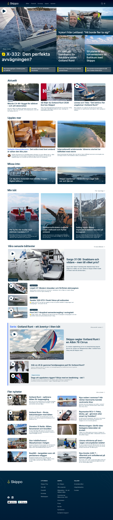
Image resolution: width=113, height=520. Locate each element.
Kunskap (40, 3)
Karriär (59, 506)
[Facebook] (9, 497)
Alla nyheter (100, 392)
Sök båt (43, 487)
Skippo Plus (44, 484)
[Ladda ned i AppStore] (12, 502)
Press (59, 503)
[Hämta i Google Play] (22, 502)
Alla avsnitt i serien (96, 327)
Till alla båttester (99, 247)
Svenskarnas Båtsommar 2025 (62, 496)
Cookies (76, 490)
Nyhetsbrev (60, 509)
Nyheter (53, 3)
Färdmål (33, 3)
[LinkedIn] (12, 497)
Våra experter (61, 487)
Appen (47, 3)
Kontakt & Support (63, 513)
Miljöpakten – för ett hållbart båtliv (63, 491)
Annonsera (60, 500)
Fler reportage (99, 191)
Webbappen (44, 496)
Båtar (27, 3)
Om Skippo (60, 484)
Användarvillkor (79, 484)
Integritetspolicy (78, 487)
